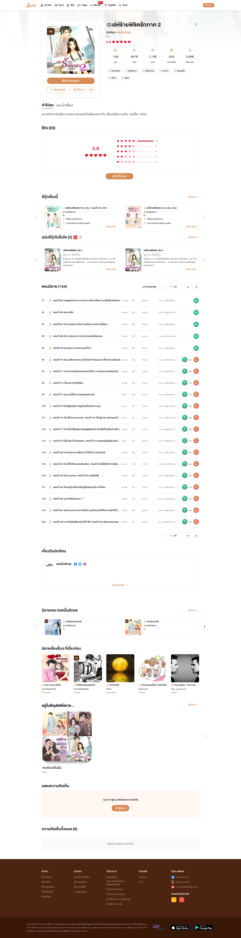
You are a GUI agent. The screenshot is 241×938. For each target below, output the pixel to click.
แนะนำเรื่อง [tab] (64, 105)
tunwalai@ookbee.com (187, 887)
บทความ (142, 877)
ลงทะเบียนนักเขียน (82, 877)
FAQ (141, 882)
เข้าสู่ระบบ (208, 5)
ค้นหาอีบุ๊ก (45, 882)
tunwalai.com (182, 877)
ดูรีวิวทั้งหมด (120, 176)
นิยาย (59, 5)
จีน (107, 37)
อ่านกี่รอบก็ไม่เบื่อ (51, 767)
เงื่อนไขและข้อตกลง (114, 889)
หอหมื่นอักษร (123, 32)
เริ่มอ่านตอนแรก (71, 80)
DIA (44, 772)
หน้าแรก (46, 5)
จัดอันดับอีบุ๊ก (47, 892)
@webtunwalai (183, 882)
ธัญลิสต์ (110, 5)
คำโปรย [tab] (48, 105)
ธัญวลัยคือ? (111, 877)
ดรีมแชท (96, 4)
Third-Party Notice (115, 894)
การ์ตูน (82, 5)
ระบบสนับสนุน (80, 892)
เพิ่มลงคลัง (58, 89)
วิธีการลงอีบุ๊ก (80, 887)
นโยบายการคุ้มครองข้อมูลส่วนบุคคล (115, 882)
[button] (81, 237)
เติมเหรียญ (46, 897)
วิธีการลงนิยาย (80, 882)
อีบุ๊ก (70, 5)
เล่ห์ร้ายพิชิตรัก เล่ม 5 (73, 250)
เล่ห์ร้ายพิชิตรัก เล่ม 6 (153, 250)
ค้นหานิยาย (46, 877)
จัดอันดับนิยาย (48, 887)
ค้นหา (123, 5)
